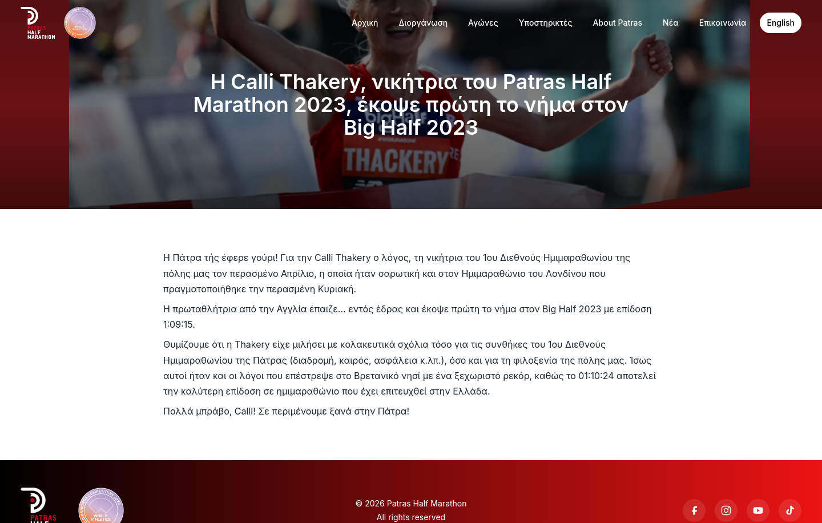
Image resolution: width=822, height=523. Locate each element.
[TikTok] (790, 510)
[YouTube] (758, 510)
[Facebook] (694, 510)
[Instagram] (726, 510)
